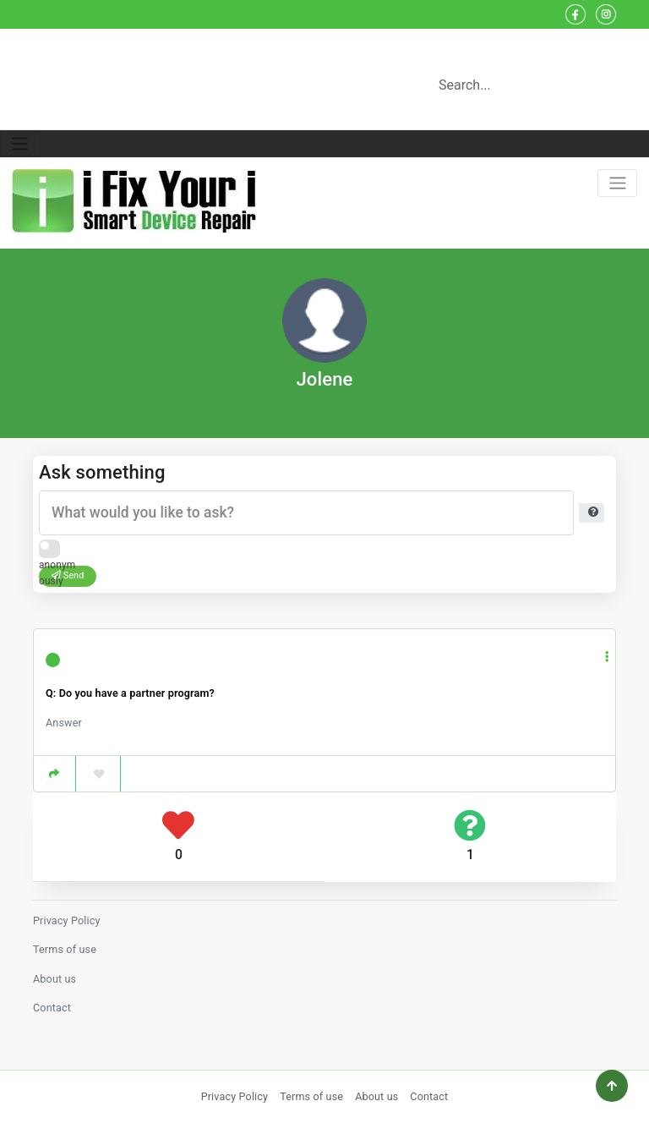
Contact (52, 1007)
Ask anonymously (57, 551)
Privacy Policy (67, 920)
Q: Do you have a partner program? (130, 693)
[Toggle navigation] (20, 144)
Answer (64, 722)
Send (68, 575)
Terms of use (64, 949)
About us (54, 978)
